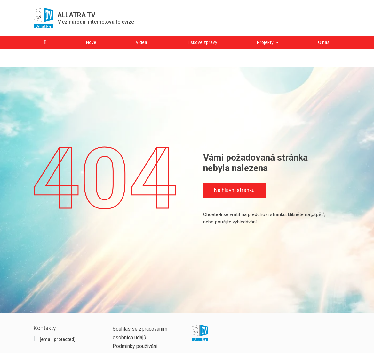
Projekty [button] (265, 42)
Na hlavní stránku (234, 192)
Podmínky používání (135, 346)
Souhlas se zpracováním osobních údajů (140, 333)
